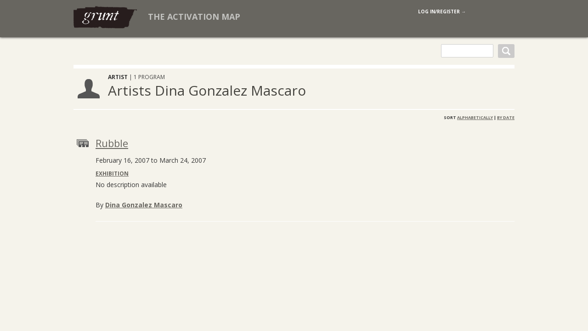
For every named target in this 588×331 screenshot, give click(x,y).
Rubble (112, 143)
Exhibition (112, 173)
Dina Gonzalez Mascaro (143, 204)
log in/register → (442, 11)
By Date (505, 117)
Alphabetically (475, 117)
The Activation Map (194, 16)
